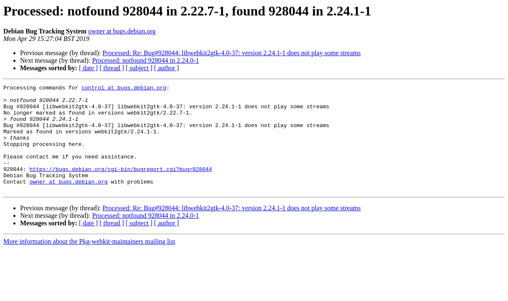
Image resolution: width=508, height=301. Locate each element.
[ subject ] (139, 67)
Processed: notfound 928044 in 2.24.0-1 (145, 60)
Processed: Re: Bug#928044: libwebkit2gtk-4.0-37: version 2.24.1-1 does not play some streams (231, 52)
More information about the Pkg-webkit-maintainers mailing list (89, 262)
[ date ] (88, 67)
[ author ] (166, 67)
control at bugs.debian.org (123, 88)
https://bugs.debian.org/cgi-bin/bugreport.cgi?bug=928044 (120, 186)
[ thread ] (111, 67)
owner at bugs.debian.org (121, 31)
